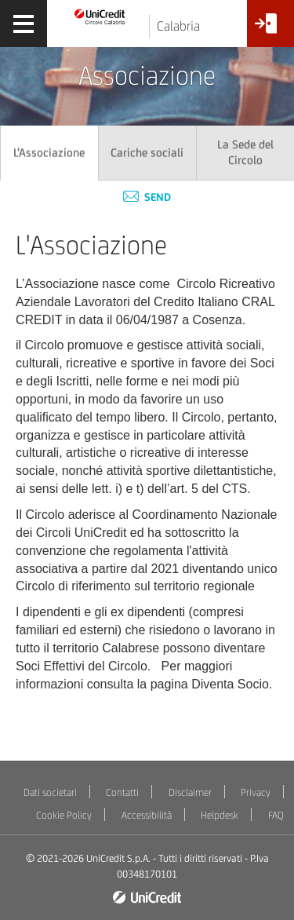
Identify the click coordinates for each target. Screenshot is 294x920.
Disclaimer (190, 792)
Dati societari (50, 792)
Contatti (122, 792)
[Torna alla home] (100, 16)
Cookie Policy (64, 815)
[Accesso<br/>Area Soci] (270, 29)
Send (147, 197)
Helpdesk (219, 815)
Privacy (255, 792)
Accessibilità (147, 815)
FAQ (276, 815)
